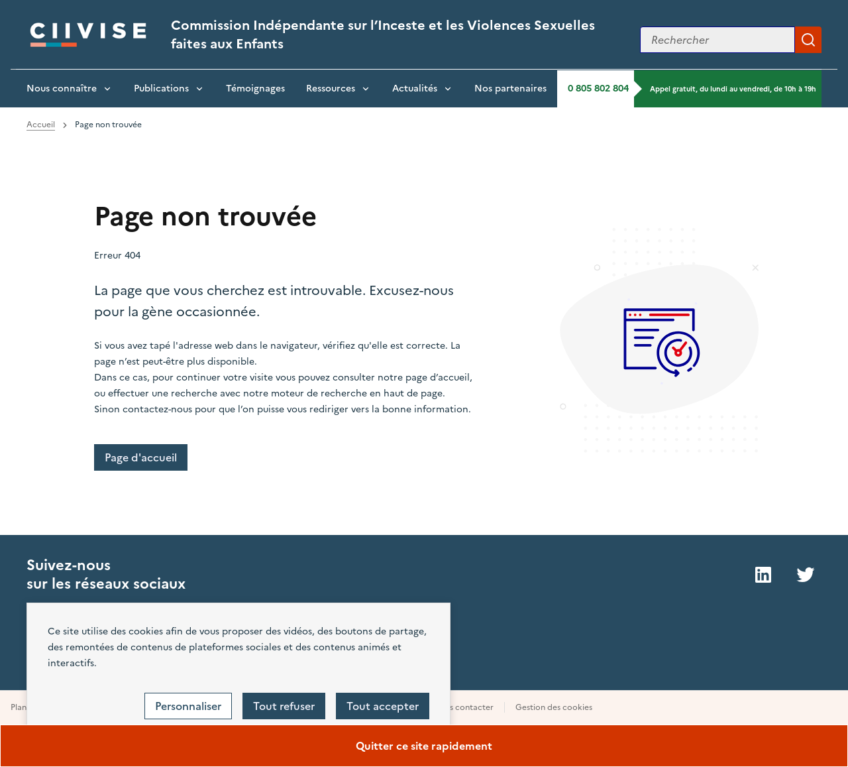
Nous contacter (463, 707)
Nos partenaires (510, 88)
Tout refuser (284, 706)
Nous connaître (61, 88)
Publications (161, 88)
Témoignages (255, 88)
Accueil (40, 125)
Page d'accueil (141, 457)
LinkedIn (763, 575)
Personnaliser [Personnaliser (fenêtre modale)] (188, 706)
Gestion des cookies (553, 707)
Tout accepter (382, 706)
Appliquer (808, 40)
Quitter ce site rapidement (424, 746)
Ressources (330, 88)
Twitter (806, 575)
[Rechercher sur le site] (717, 40)
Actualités (414, 88)
